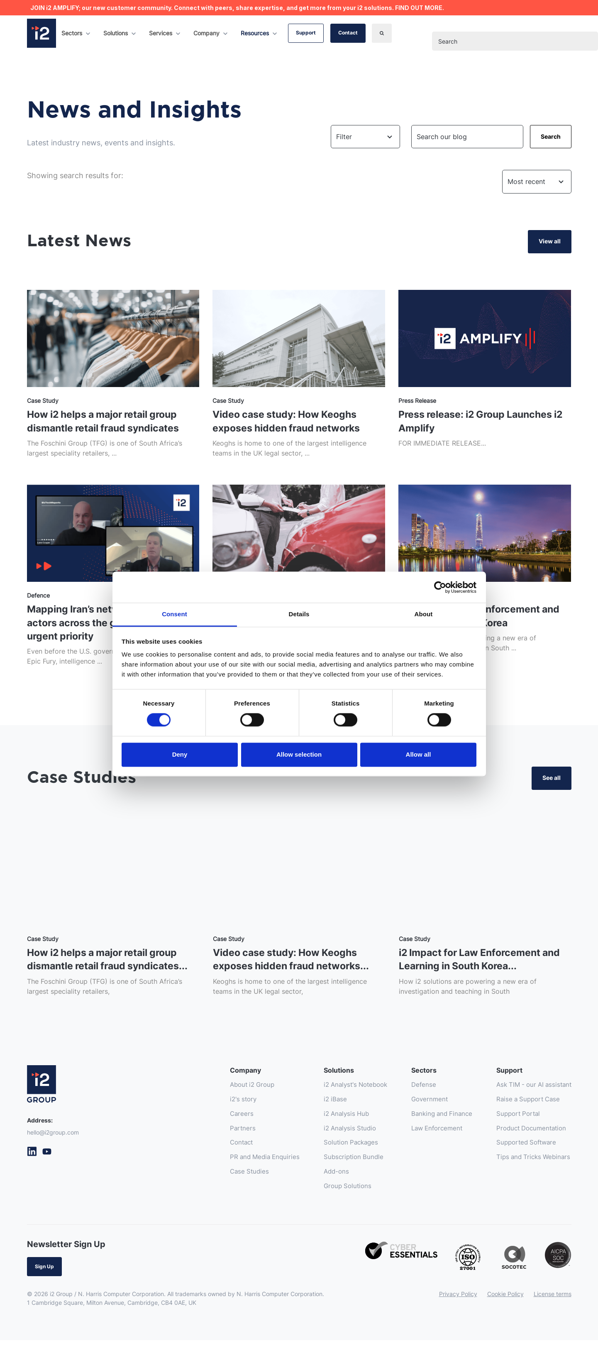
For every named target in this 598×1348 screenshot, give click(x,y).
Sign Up (44, 1274)
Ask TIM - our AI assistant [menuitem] (531, 1089)
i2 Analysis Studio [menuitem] (336, 1134)
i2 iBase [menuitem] (320, 1104)
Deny (180, 754)
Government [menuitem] (421, 1104)
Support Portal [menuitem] (514, 1119)
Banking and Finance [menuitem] (434, 1119)
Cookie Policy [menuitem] (505, 1301)
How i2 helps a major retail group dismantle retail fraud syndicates (107, 422)
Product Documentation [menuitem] (528, 1134)
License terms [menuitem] (552, 1301)
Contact (348, 32)
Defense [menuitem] (414, 1089)
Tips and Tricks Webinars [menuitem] (530, 1164)
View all (550, 241)
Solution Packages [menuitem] (337, 1149)
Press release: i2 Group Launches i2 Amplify (479, 422)
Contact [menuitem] (222, 1149)
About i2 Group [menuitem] (234, 1089)
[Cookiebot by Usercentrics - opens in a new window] (440, 587)
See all (551, 780)
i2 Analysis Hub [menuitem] (332, 1119)
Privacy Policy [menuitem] (458, 1301)
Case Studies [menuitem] (230, 1179)
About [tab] (424, 614)
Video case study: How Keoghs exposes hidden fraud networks (289, 422)
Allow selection (299, 754)
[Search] (382, 33)
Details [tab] (299, 614)
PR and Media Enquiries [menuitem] (247, 1164)
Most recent (526, 181)
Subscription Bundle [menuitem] (339, 1164)
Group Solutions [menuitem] (333, 1194)
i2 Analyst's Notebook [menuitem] (343, 1089)
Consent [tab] (174, 614)
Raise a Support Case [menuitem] (525, 1104)
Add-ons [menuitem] (321, 1179)
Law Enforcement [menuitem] (429, 1134)
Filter (344, 136)
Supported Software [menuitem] (523, 1149)
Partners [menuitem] (223, 1134)
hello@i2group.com (53, 1136)
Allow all (418, 754)
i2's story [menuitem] (224, 1104)
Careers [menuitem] (222, 1119)
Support (306, 32)
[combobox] (515, 41)
